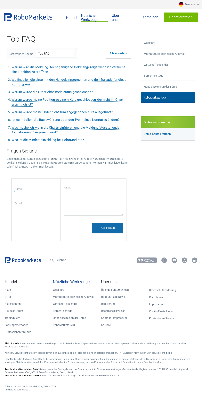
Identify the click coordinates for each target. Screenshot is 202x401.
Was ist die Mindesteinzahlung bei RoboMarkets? (48, 140)
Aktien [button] (8, 289)
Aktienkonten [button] (13, 303)
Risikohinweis (157, 297)
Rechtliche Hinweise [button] (113, 310)
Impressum (156, 304)
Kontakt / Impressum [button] (114, 317)
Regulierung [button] (108, 303)
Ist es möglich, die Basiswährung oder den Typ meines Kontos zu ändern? (65, 120)
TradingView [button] (12, 317)
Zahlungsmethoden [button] (16, 325)
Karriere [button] (106, 325)
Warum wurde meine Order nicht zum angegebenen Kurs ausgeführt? (62, 112)
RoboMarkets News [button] (113, 296)
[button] (188, 4)
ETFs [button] (8, 296)
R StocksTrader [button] (14, 310)
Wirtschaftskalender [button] (156, 64)
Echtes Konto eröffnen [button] (157, 122)
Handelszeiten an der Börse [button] (160, 86)
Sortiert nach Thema (21, 54)
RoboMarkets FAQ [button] (155, 97)
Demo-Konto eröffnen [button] (157, 133)
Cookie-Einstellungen (161, 311)
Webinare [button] (149, 42)
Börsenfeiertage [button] (153, 75)
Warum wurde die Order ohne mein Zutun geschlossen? (52, 92)
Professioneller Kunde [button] (18, 332)
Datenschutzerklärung (162, 290)
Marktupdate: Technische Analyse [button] (164, 53)
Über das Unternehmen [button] (115, 289)
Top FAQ (44, 53)
